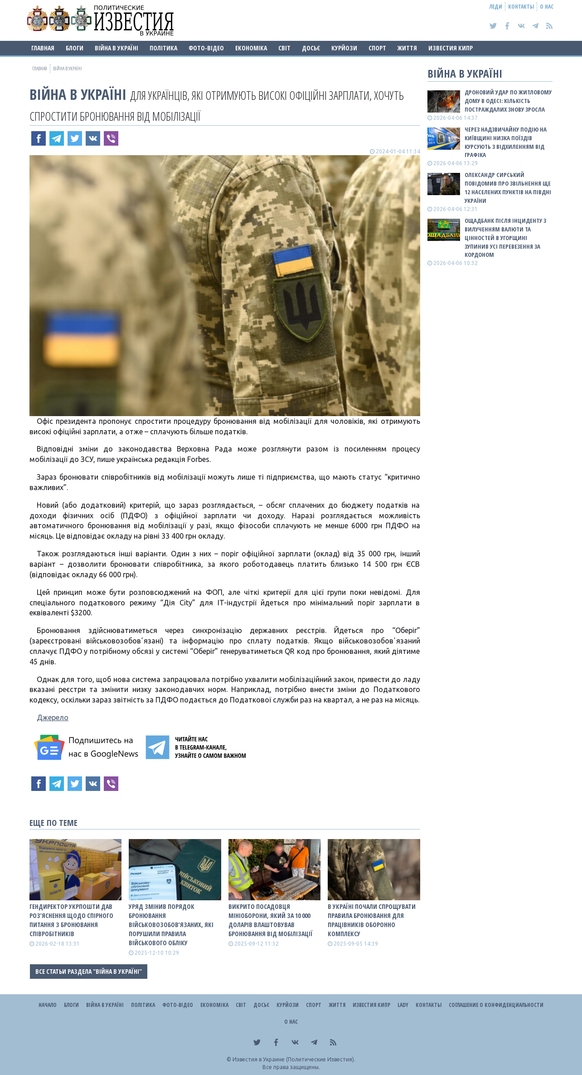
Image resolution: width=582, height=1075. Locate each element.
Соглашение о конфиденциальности (496, 1005)
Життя (407, 48)
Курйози (344, 48)
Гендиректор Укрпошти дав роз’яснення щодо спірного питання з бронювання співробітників (71, 920)
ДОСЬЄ (311, 48)
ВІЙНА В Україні (116, 48)
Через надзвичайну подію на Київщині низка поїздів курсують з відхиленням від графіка (506, 142)
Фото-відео (206, 48)
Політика (163, 48)
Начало (48, 1005)
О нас (546, 6)
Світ (284, 48)
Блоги (74, 48)
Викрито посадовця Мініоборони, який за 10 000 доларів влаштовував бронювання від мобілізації (270, 920)
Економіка (251, 48)
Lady (403, 1005)
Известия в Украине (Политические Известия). (294, 1059)
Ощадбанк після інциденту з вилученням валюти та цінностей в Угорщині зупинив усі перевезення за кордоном (505, 237)
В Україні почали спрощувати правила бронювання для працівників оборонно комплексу (372, 920)
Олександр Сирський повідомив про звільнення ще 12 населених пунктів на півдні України (508, 188)
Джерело (52, 717)
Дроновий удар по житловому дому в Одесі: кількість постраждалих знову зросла (508, 100)
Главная (42, 48)
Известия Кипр (450, 48)
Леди (496, 6)
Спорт (377, 48)
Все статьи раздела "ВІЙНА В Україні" (88, 971)
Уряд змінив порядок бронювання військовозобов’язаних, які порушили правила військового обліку (171, 924)
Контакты (521, 6)
